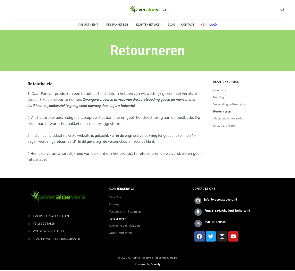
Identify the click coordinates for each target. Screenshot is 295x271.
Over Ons (219, 91)
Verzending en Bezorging (229, 105)
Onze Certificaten (224, 126)
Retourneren (222, 112)
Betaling (218, 98)
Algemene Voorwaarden (228, 119)
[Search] (282, 10)
